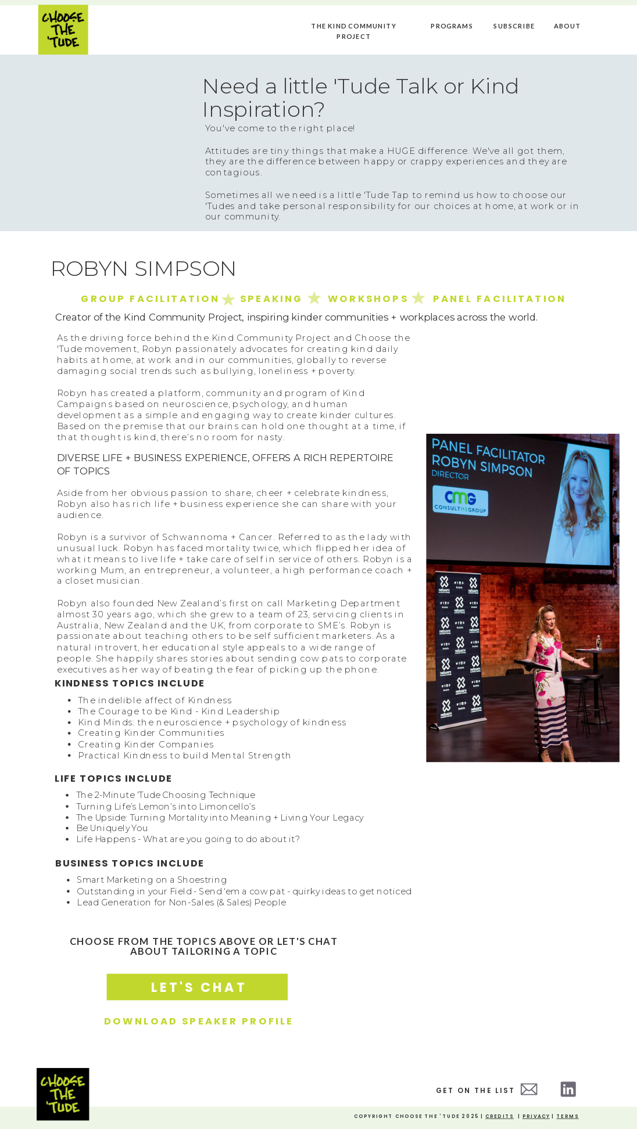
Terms (567, 1116)
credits (499, 1116)
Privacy (536, 1116)
